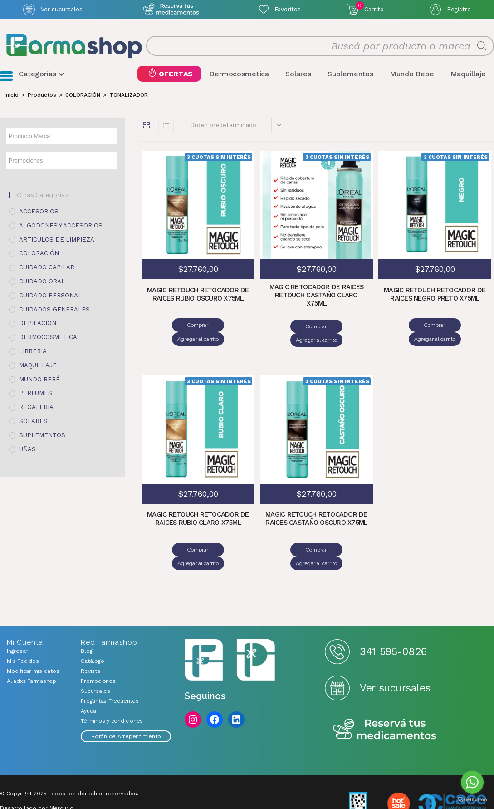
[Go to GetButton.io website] (472, 800)
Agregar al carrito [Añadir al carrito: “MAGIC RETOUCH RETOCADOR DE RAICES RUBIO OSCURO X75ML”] (225, 325)
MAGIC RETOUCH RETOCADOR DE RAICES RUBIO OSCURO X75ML (198, 295)
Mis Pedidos (23, 634)
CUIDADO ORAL (42, 281)
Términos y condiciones (112, 694)
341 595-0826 (393, 624)
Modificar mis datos (33, 644)
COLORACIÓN (39, 253)
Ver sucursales (62, 9)
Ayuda (88, 684)
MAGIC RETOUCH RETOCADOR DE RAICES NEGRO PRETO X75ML (435, 295)
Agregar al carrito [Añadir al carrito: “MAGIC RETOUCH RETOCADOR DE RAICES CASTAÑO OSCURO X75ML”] (344, 536)
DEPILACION (37, 323)
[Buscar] (481, 46)
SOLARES (33, 421)
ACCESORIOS (39, 211)
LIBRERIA (33, 351)
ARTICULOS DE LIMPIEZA (56, 239)
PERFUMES (35, 393)
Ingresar (17, 624)
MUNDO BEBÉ (39, 379)
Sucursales (95, 664)
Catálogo (92, 634)
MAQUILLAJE (38, 365)
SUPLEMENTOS (42, 435)
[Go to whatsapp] (472, 782)
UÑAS (27, 449)
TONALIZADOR (128, 95)
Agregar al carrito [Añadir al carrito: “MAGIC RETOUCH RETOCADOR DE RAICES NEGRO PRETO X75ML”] (462, 325)
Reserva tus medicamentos (385, 702)
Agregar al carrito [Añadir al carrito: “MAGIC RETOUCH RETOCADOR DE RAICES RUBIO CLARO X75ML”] (225, 536)
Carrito (370, 7)
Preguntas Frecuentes (109, 674)
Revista (90, 644)
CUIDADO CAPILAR (46, 267)
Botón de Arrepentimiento (126, 709)
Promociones (98, 654)
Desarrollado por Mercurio (36, 781)
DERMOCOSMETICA (48, 337)
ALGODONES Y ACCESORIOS (61, 225)
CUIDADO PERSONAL (50, 295)
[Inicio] (12, 95)
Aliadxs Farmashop (31, 654)
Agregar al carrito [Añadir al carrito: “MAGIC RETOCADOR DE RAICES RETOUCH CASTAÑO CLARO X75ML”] (344, 326)
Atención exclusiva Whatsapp (171, 9)
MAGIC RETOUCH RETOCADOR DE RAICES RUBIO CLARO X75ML (198, 505)
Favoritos (287, 9)
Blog (86, 624)
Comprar (170, 325)
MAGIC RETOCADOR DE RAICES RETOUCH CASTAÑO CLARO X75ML (316, 295)
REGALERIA (36, 407)
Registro (459, 9)
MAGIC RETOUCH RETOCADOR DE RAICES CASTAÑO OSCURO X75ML (316, 505)
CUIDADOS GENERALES (54, 309)
